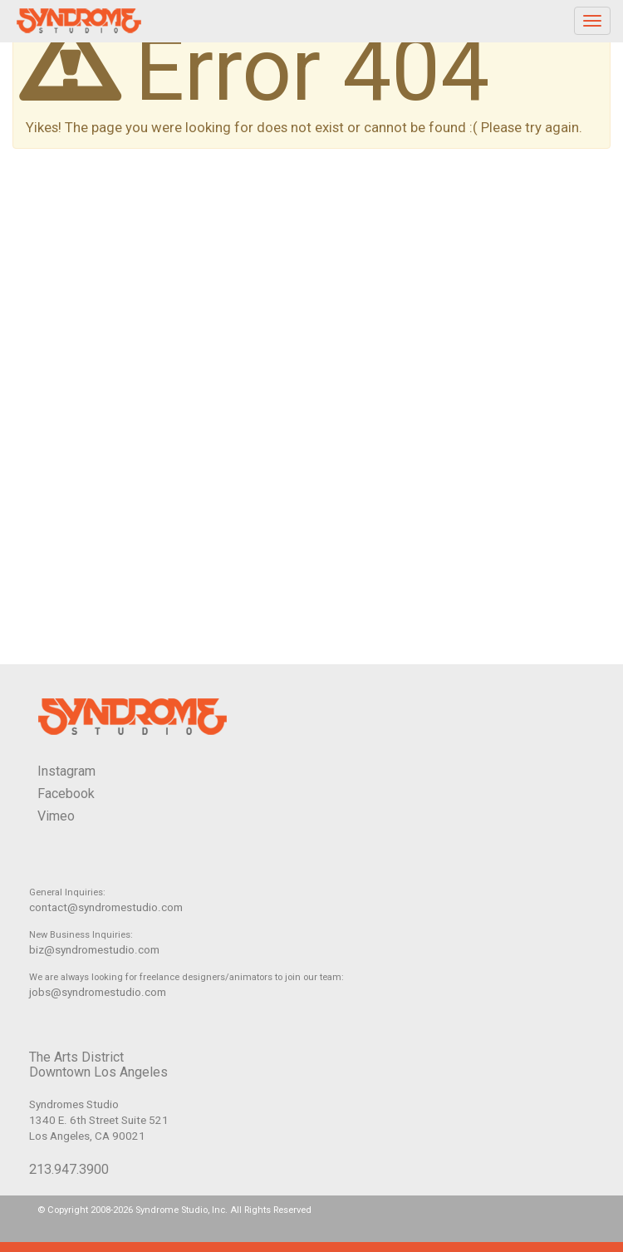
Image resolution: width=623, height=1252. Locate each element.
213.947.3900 (69, 1169)
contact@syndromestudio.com (106, 907)
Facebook (66, 793)
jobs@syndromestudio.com (97, 992)
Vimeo (56, 816)
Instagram (66, 771)
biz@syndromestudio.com (94, 950)
